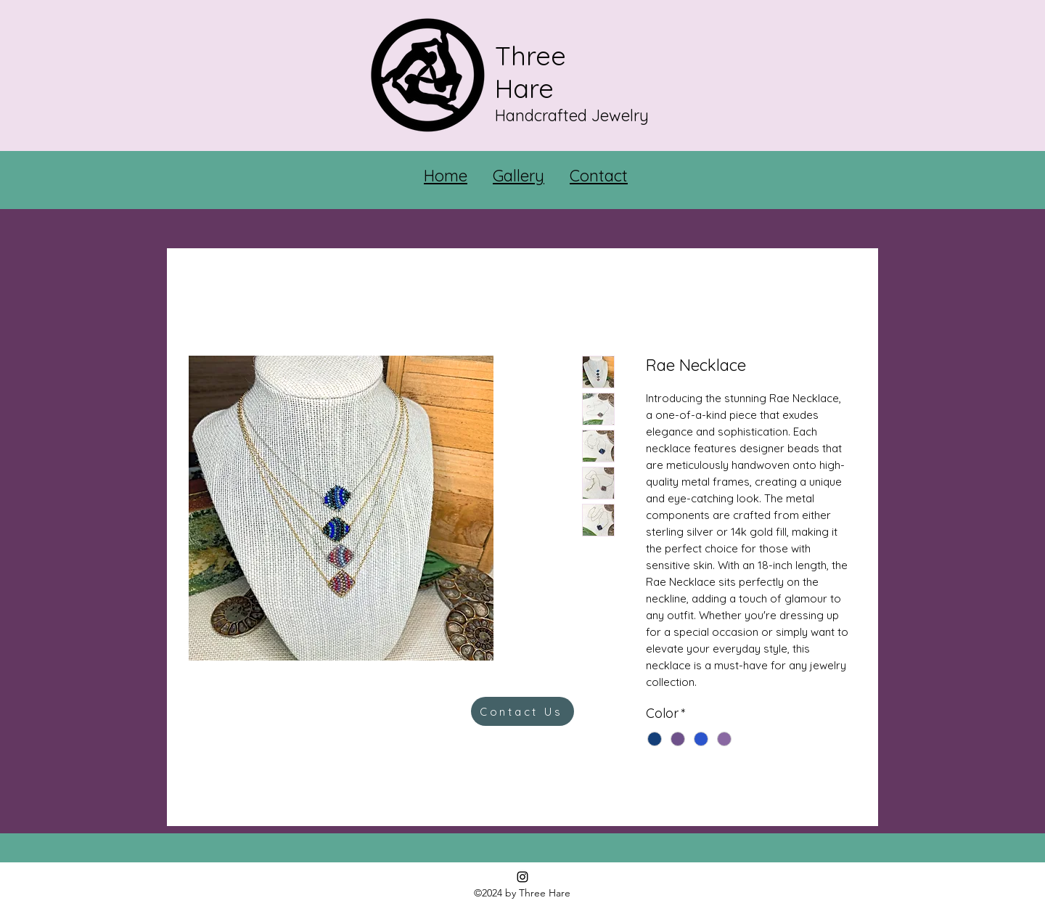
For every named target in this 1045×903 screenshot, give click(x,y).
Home (445, 176)
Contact (599, 176)
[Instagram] (522, 877)
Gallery (518, 176)
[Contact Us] (522, 711)
